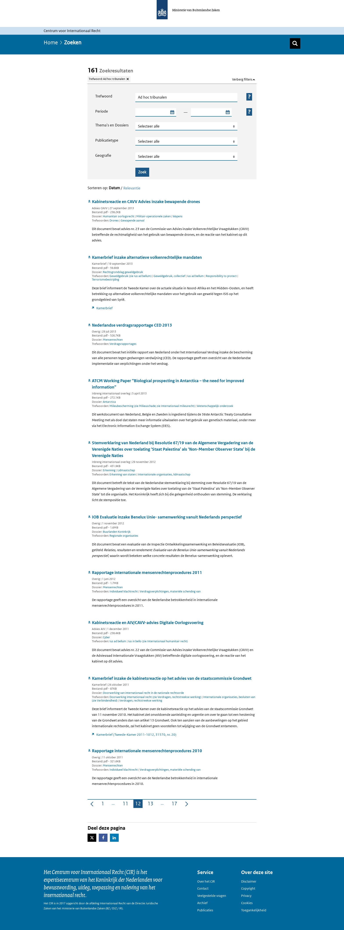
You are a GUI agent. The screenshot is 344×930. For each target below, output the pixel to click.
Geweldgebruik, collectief (170, 276)
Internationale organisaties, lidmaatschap (164, 474)
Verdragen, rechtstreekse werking (140, 700)
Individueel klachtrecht (123, 591)
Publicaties (205, 910)
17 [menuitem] (175, 804)
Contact (202, 888)
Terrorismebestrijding (105, 279)
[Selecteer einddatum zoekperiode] (227, 112)
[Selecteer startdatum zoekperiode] (172, 112)
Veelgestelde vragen (211, 896)
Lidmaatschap (126, 470)
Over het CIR (206, 881)
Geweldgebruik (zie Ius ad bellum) (130, 276)
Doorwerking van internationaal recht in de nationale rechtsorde (143, 693)
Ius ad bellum (195, 276)
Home (51, 42)
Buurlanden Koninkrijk (117, 532)
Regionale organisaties (123, 536)
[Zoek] (295, 43)
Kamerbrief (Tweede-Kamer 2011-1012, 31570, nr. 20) (136, 734)
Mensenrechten (113, 340)
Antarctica (109, 402)
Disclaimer (248, 881)
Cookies (247, 903)
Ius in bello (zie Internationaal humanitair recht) (158, 641)
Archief (202, 903)
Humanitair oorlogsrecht (118, 216)
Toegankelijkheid (253, 910)
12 (139, 804)
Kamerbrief (104, 308)
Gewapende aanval (132, 220)
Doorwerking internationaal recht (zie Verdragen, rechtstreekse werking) (155, 697)
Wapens (178, 216)
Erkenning (109, 470)
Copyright (248, 888)
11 (126, 804)
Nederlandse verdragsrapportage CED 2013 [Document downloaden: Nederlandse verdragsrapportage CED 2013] (132, 325)
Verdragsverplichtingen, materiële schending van (170, 591)
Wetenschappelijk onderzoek (215, 406)
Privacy (246, 896)
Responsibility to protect (221, 276)
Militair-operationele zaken (153, 216)
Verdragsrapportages (122, 344)
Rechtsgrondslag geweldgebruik (123, 272)
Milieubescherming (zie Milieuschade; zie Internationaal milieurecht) (152, 406)
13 (151, 804)
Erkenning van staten (122, 474)
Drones (114, 220)
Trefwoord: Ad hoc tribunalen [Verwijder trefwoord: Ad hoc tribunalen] (107, 79)
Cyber (106, 637)
